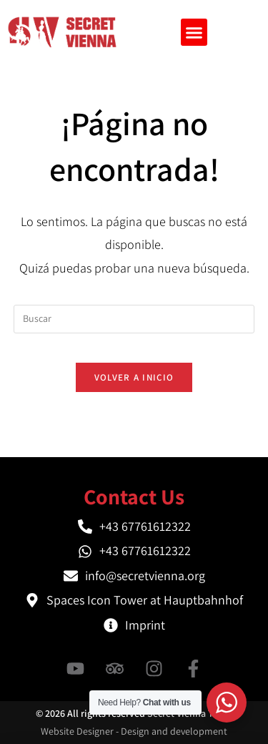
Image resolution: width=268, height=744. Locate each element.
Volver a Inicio (134, 377)
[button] (194, 32)
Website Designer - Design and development (134, 731)
